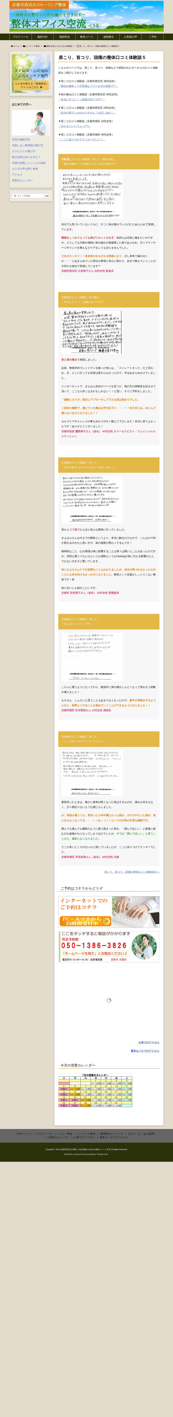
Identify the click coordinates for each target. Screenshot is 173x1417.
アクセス (17, 174)
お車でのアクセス (148, 1042)
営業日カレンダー (22, 180)
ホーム (16, 46)
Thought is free (102, 1154)
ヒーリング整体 (33, 46)
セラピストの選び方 (23, 151)
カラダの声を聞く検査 (25, 168)
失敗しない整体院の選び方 (27, 145)
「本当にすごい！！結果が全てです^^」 (81, 99)
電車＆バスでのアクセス (145, 1051)
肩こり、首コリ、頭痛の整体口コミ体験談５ (99, 46)
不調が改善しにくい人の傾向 (29, 162)
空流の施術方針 (21, 139)
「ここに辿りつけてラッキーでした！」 (81, 139)
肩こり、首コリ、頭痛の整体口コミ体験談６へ (131, 872)
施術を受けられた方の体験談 (59, 46)
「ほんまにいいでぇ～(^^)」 (74, 126)
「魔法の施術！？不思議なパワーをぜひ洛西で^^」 (88, 86)
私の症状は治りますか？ (26, 157)
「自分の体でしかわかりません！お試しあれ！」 (87, 112)
